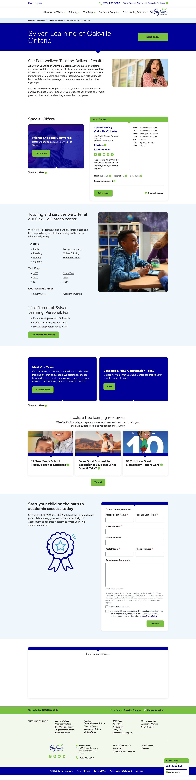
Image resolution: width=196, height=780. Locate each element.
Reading (37, 254)
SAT (35, 274)
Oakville (69, 22)
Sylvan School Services (124, 752)
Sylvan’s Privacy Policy (148, 617)
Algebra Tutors (62, 722)
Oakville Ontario (174, 766)
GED (65, 282)
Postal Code (112, 550)
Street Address (113, 538)
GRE (65, 278)
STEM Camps (147, 728)
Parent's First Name (116, 516)
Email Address (113, 527)
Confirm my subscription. (119, 608)
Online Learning (148, 722)
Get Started (41, 154)
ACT (35, 278)
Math (36, 250)
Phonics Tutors (90, 727)
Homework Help (71, 258)
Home (31, 22)
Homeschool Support (122, 734)
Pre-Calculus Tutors (64, 728)
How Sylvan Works (122, 746)
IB (34, 282)
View (109, 387)
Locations (40, 22)
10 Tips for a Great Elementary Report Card (143, 464)
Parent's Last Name (147, 516)
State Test (68, 274)
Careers (145, 749)
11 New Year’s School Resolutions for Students (48, 464)
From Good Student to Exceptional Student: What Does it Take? (97, 465)
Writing (37, 258)
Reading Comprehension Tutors (94, 723)
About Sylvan (148, 746)
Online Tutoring (71, 254)
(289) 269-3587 (102, 150)
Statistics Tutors (62, 734)
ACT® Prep (118, 725)
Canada (50, 22)
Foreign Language (72, 250)
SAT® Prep (117, 722)
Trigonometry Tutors (64, 731)
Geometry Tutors (63, 725)
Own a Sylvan (35, 3)
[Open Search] (166, 12)
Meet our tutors (43, 390)
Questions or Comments (117, 561)
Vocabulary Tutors (92, 730)
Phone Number (144, 550)
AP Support (118, 728)
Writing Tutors (90, 733)
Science (37, 262)
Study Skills (39, 295)
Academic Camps (72, 295)
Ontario (59, 22)
